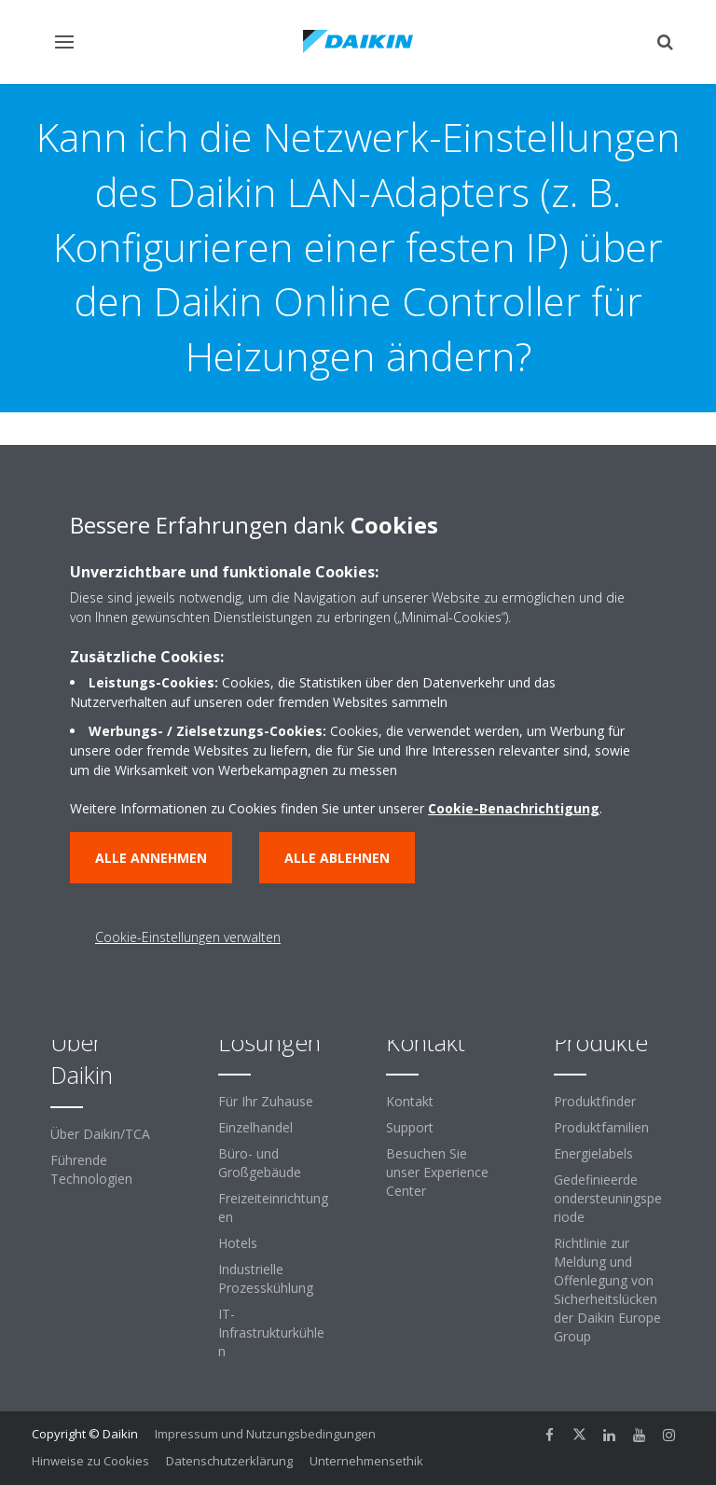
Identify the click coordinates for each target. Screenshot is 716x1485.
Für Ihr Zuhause (265, 1101)
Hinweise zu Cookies (90, 1460)
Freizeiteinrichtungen (273, 1207)
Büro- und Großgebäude (259, 1163)
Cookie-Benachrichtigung (513, 808)
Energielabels (593, 1153)
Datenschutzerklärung (229, 1460)
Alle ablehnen (337, 858)
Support (410, 1127)
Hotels (237, 1243)
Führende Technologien (91, 1169)
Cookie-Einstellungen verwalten (188, 937)
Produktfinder (595, 1101)
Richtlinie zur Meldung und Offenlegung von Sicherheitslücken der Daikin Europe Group (607, 1289)
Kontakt (410, 1101)
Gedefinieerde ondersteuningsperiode (608, 1198)
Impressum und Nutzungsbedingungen (265, 1433)
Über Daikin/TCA (100, 1134)
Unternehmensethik (366, 1460)
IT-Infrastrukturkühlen (271, 1332)
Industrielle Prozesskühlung (265, 1278)
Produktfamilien (601, 1127)
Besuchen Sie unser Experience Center (437, 1172)
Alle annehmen (151, 858)
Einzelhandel (255, 1127)
